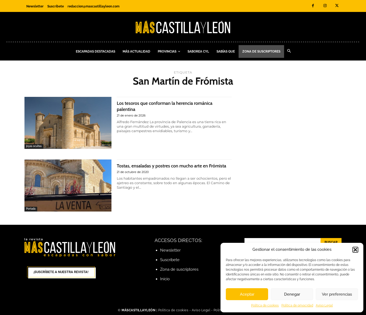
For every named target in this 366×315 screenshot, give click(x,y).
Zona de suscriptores (179, 269)
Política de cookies (265, 305)
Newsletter (170, 250)
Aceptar (247, 294)
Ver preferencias (337, 294)
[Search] (331, 242)
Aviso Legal (324, 305)
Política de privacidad (297, 305)
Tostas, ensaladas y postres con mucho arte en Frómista (172, 168)
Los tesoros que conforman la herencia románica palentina (163, 106)
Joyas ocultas (34, 146)
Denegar (292, 294)
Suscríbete (170, 259)
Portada (31, 209)
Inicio (165, 279)
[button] (355, 249)
